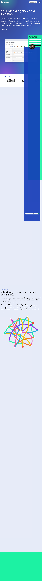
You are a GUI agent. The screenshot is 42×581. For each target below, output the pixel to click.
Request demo (33, 2)
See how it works (6, 32)
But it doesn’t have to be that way (10, 313)
